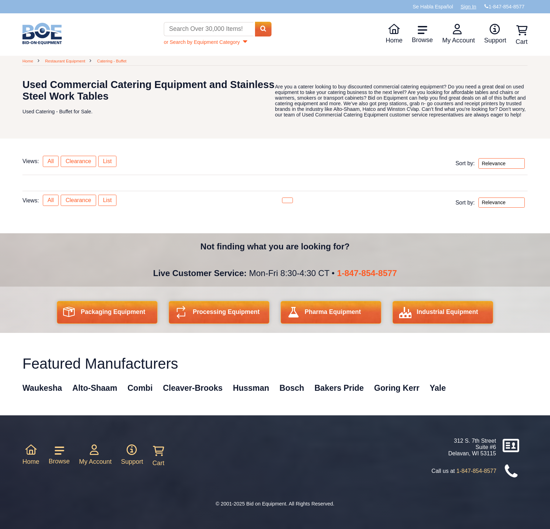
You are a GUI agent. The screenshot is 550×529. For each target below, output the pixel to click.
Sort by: (465, 163)
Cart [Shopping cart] (522, 35)
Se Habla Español (432, 6)
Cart (159, 456)
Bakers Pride (339, 388)
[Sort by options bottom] (501, 202)
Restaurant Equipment (65, 61)
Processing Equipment (217, 314)
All (50, 161)
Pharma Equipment (324, 314)
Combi (140, 388)
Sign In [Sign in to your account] (468, 6)
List (107, 161)
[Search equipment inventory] (209, 29)
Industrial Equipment (438, 314)
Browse (422, 34)
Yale (438, 388)
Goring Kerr (397, 388)
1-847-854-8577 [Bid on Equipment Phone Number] (506, 6)
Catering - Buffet (112, 61)
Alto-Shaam (94, 388)
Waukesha (42, 388)
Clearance (78, 161)
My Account (458, 34)
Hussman (251, 388)
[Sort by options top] (501, 163)
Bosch (292, 388)
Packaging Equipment (104, 314)
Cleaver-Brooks (192, 388)
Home (393, 34)
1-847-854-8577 (367, 273)
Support (495, 34)
